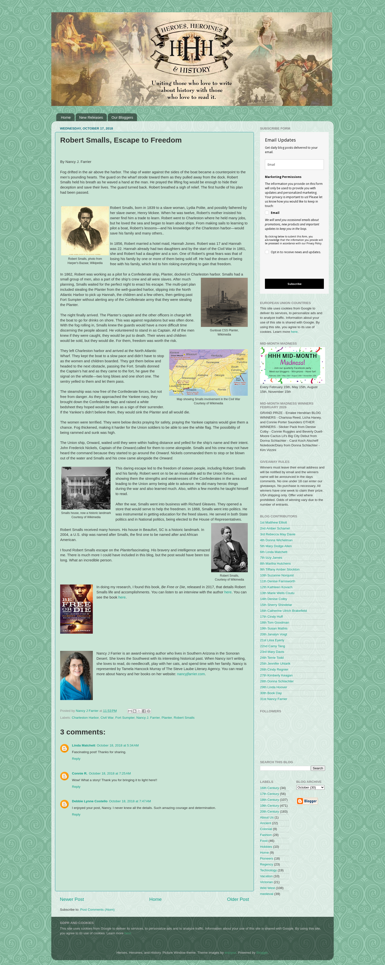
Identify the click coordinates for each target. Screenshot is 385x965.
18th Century (269, 800)
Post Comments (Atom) (97, 909)
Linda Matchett (83, 745)
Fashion (266, 835)
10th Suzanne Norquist (277, 575)
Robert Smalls (184, 717)
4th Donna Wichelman (276, 540)
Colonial (266, 829)
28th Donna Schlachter (277, 681)
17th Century (269, 794)
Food (264, 841)
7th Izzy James (271, 557)
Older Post (238, 899)
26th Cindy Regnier (274, 669)
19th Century (269, 805)
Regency (266, 864)
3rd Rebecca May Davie (277, 534)
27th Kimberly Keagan (276, 675)
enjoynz (230, 952)
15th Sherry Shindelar (276, 605)
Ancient (265, 823)
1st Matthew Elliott (273, 522)
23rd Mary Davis (272, 652)
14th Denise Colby (273, 599)
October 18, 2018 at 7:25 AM (110, 773)
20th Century (269, 811)
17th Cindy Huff (271, 616)
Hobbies (266, 846)
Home (66, 117)
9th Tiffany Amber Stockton (280, 569)
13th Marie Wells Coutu (277, 593)
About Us (267, 817)
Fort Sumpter (125, 717)
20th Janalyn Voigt (273, 634)
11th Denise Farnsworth (277, 581)
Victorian (266, 882)
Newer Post (72, 899)
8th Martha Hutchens (275, 563)
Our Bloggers (122, 117)
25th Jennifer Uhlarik (275, 663)
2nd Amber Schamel (275, 528)
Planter (167, 717)
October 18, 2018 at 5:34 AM (118, 745)
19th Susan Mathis (274, 628)
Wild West (267, 888)
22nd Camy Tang (272, 646)
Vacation (266, 876)
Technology (268, 870)
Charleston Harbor (85, 717)
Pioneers (266, 858)
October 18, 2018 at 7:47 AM (130, 801)
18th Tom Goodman (274, 622)
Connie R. (79, 773)
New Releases (91, 117)
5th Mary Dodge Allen (276, 546)
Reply (76, 758)
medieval (266, 894)
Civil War (106, 717)
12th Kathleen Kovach (276, 587)
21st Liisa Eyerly (272, 640)
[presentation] (290, 267)
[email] (294, 164)
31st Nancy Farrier (273, 699)
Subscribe (295, 284)
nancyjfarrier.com (191, 674)
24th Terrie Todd (272, 657)
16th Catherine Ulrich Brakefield (283, 611)
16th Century (269, 788)
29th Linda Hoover (273, 687)
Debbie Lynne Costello (90, 801)
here (228, 592)
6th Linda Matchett (273, 552)
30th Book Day (271, 693)
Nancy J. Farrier (148, 717)
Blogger (262, 952)
